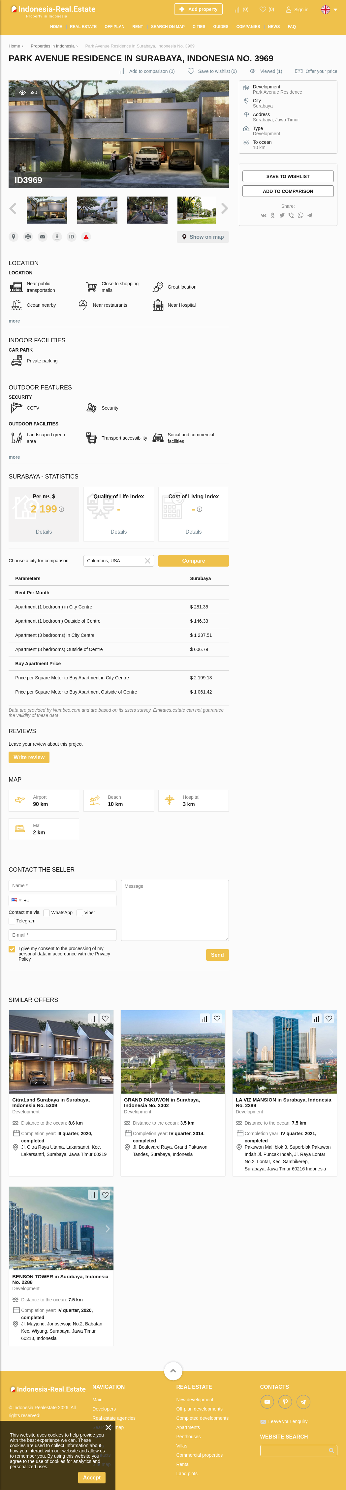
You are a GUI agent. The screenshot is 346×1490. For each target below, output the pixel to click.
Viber (89, 911)
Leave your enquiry (288, 1420)
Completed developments (202, 1416)
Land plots (187, 1472)
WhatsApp (62, 911)
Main (97, 1398)
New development (194, 1398)
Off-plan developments (199, 1407)
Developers (104, 1407)
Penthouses (188, 1435)
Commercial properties (199, 1453)
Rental (182, 1463)
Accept (92, 1477)
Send (217, 953)
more (14, 319)
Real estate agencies (114, 1416)
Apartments (188, 1426)
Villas (181, 1444)
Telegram (26, 919)
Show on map (207, 235)
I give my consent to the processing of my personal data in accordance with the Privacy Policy (64, 952)
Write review (29, 756)
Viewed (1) (271, 71)
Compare (193, 559)
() (245, 9)
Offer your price (321, 71)
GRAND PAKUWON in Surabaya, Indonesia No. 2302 (162, 1101)
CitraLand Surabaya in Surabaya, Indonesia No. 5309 (51, 1101)
